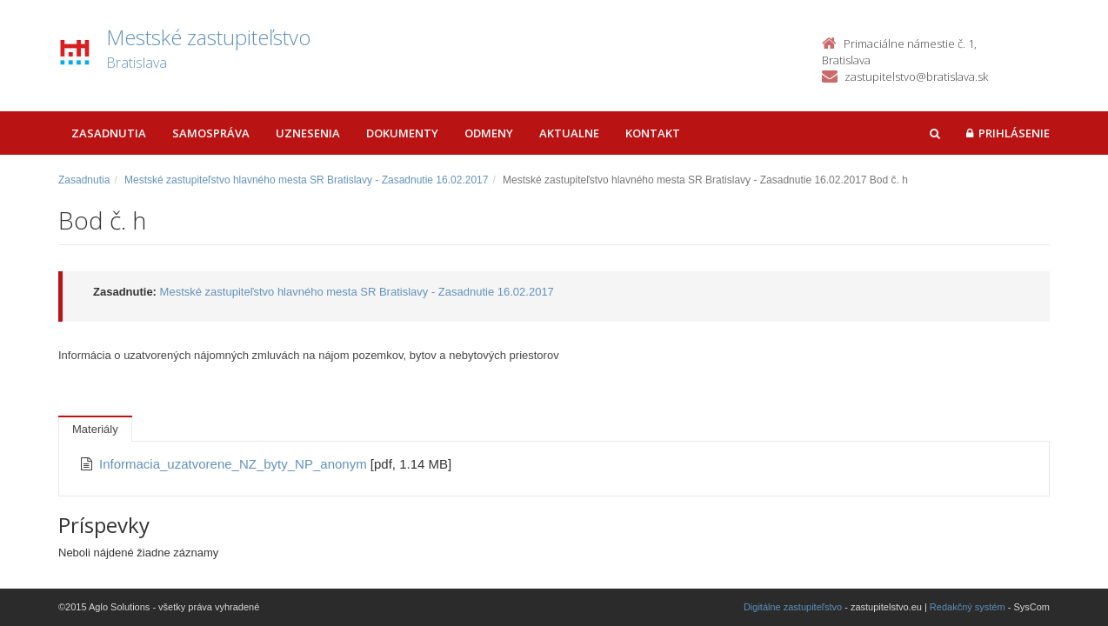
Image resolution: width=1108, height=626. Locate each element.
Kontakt (652, 133)
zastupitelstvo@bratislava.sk (916, 76)
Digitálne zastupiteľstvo (793, 607)
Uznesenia (308, 133)
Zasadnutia (108, 133)
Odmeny (488, 133)
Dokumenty (402, 133)
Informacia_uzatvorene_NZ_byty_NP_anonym (234, 463)
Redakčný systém (967, 607)
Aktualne (569, 133)
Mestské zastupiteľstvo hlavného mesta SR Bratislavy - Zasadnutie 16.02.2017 (306, 180)
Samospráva (211, 133)
